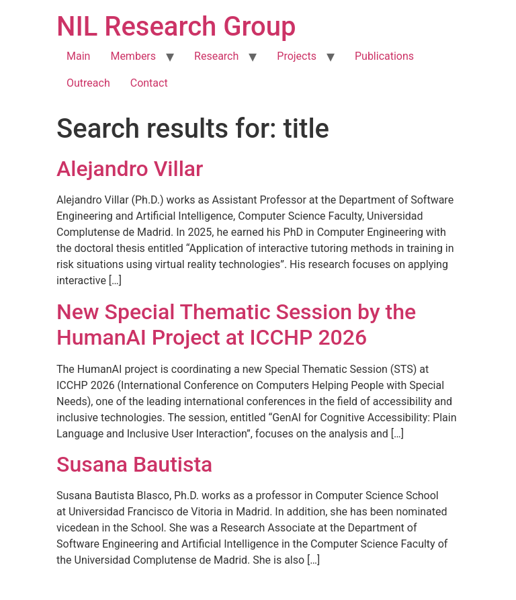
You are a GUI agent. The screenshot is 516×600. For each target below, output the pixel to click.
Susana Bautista (134, 464)
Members (133, 56)
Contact (149, 83)
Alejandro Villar (129, 168)
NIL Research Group (176, 26)
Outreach (88, 83)
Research (216, 56)
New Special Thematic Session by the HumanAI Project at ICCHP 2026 (236, 324)
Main (78, 56)
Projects (296, 56)
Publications (384, 56)
